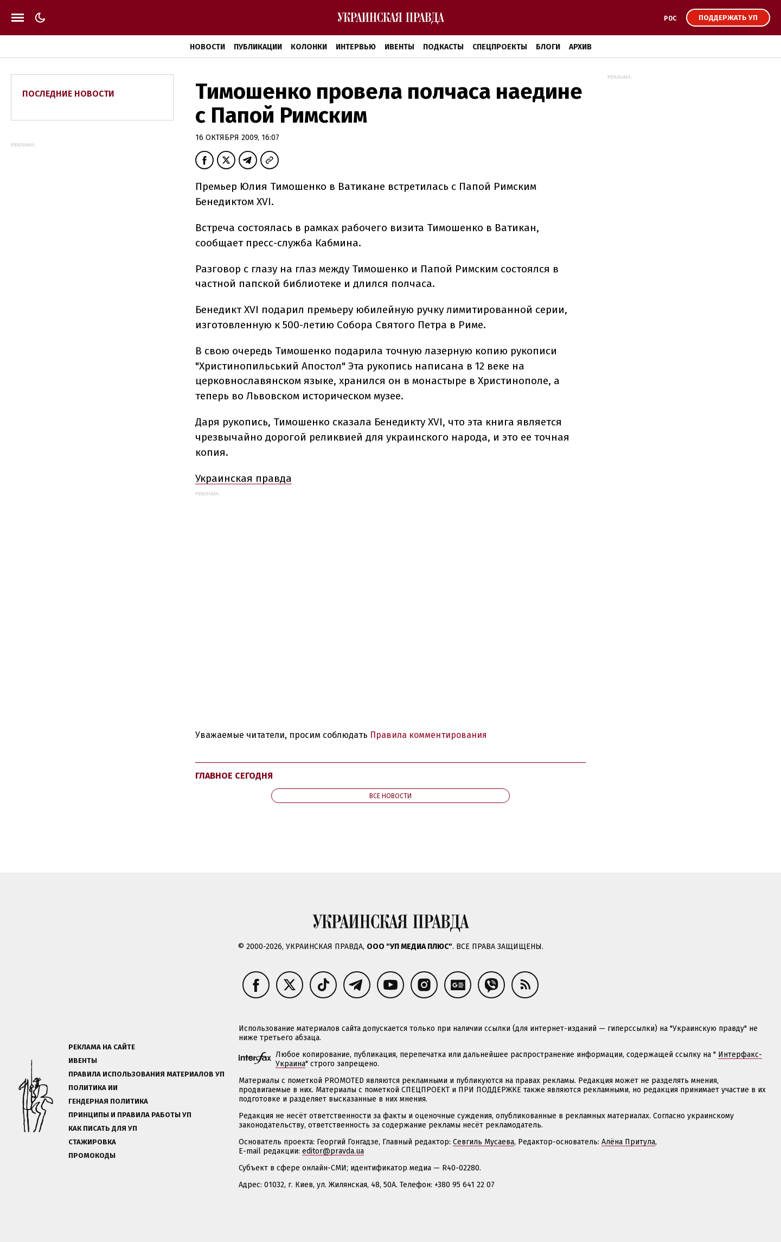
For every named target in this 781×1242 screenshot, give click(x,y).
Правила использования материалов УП (146, 1074)
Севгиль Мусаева (483, 1142)
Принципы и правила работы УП (129, 1115)
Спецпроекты (499, 47)
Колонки (309, 47)
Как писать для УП (102, 1128)
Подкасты (443, 47)
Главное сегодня (234, 775)
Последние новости (68, 93)
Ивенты (399, 47)
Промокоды (92, 1155)
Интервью (356, 47)
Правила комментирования (428, 735)
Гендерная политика (108, 1101)
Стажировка (92, 1142)
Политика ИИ (93, 1088)
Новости (207, 47)
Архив (580, 47)
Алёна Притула (628, 1142)
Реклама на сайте (101, 1047)
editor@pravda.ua (333, 1151)
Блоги (548, 47)
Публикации (258, 47)
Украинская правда (243, 478)
